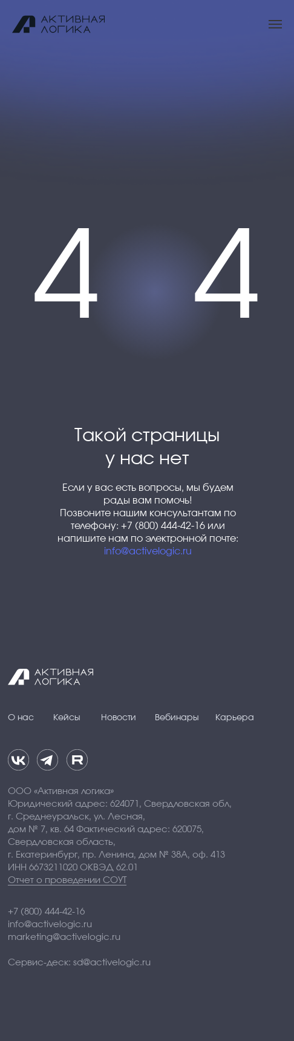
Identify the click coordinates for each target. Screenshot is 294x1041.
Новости (118, 718)
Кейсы (66, 718)
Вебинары (177, 718)
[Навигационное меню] (275, 24)
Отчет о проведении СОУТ (67, 880)
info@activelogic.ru (148, 551)
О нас (21, 718)
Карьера (234, 718)
